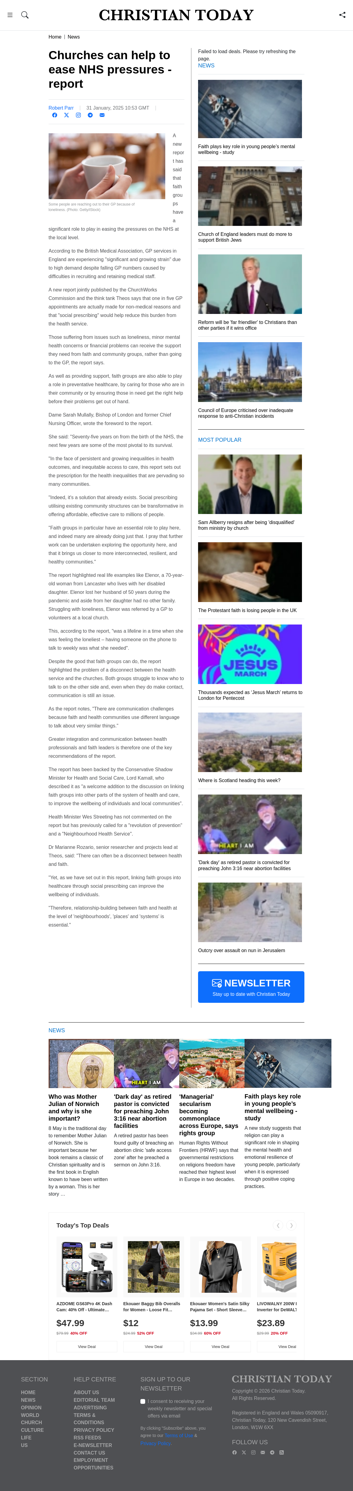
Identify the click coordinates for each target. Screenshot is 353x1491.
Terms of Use (179, 1435)
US (24, 1445)
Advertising (90, 1407)
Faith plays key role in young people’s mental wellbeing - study (273, 1107)
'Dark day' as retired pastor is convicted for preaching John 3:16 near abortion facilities (143, 1111)
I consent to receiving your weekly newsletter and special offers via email (180, 1408)
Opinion (31, 1407)
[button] (10, 16)
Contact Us (89, 1452)
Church (31, 1422)
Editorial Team (94, 1400)
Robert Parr (61, 108)
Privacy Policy (94, 1430)
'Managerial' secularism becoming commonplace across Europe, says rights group (208, 1114)
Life (26, 1437)
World (30, 1415)
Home (55, 36)
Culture (32, 1430)
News (74, 36)
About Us (86, 1392)
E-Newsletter (93, 1445)
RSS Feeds (87, 1437)
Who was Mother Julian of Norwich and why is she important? (74, 1107)
